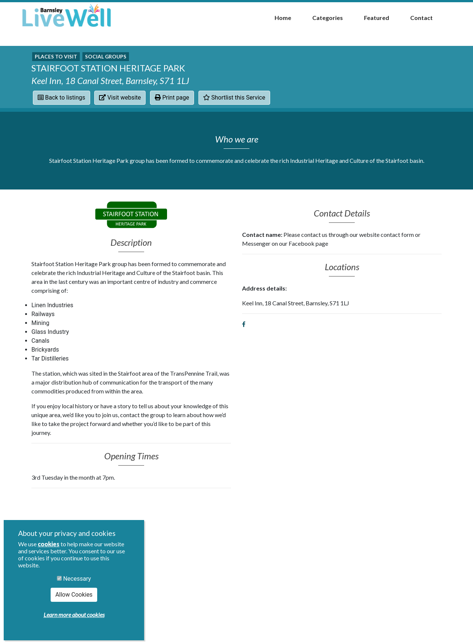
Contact (421, 17)
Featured (376, 17)
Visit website (120, 97)
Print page (172, 97)
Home (283, 17)
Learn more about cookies (74, 614)
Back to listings (61, 97)
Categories (327, 17)
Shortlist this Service (234, 97)
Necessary (74, 578)
